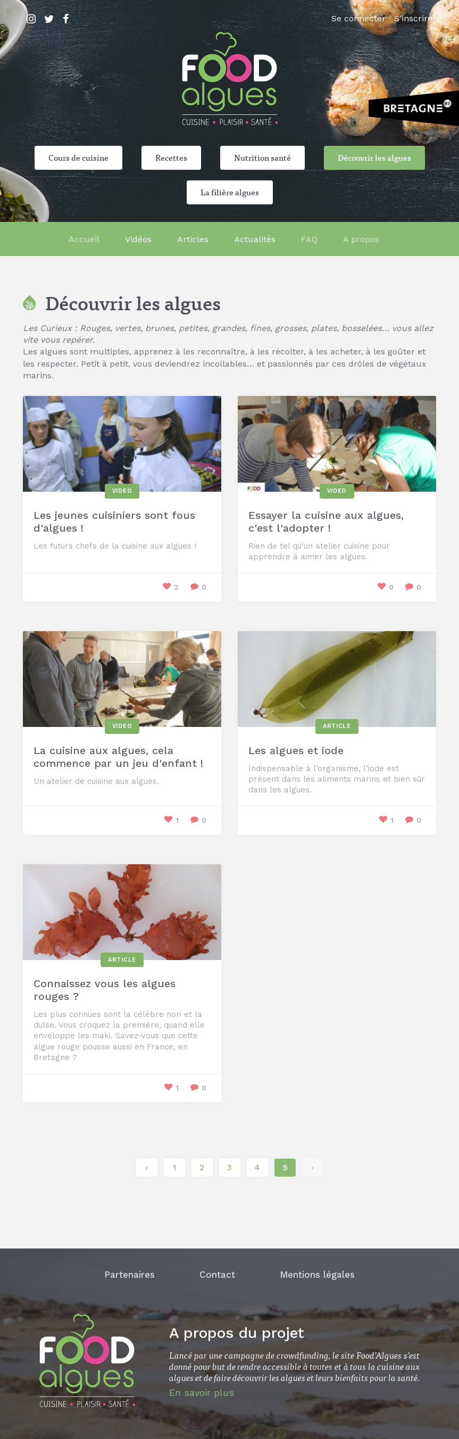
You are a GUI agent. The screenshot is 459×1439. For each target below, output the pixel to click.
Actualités (255, 239)
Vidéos (138, 239)
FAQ (309, 239)
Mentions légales (317, 1274)
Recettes (171, 157)
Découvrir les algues (374, 157)
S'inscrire (413, 18)
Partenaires (129, 1274)
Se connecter (358, 18)
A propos (361, 239)
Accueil (84, 239)
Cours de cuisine (78, 157)
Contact (217, 1274)
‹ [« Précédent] (146, 1167)
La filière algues (230, 192)
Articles (192, 239)
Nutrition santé (262, 157)
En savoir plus (201, 1392)
